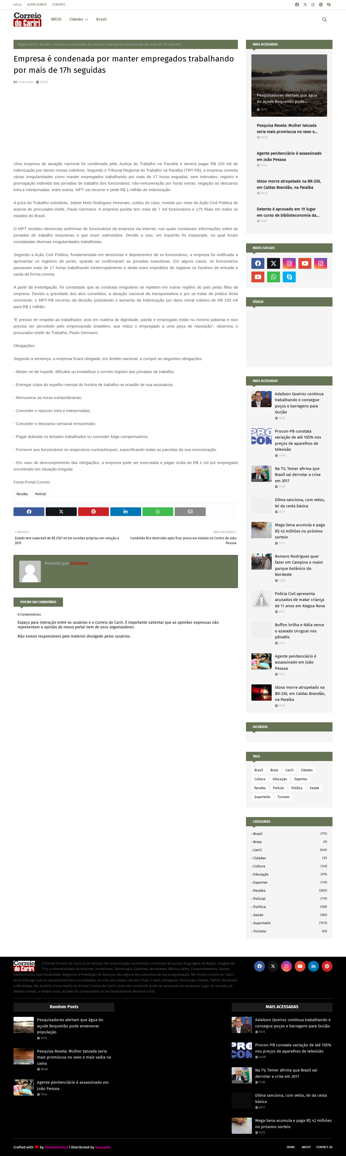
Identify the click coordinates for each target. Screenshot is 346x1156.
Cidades (307, 770)
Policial (40, 494)
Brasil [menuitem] (101, 19)
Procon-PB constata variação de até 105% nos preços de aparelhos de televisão (298, 440)
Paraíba (45, 44)
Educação (280, 779)
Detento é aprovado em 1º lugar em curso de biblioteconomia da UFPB (286, 212)
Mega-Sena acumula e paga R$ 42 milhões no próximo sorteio (300, 531)
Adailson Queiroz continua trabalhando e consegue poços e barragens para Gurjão (299, 403)
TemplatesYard (56, 1147)
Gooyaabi (103, 1147)
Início (18, 4)
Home (291, 1147)
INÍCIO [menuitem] (56, 19)
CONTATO (58, 4)
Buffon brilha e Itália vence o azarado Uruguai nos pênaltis (299, 630)
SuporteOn (262, 797)
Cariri (289, 770)
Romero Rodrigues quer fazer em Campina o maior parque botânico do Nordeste (299, 565)
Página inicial (27, 44)
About (306, 1147)
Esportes (300, 779)
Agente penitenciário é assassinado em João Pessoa (289, 156)
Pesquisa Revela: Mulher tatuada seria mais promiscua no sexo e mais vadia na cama (287, 129)
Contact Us (324, 1147)
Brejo (274, 770)
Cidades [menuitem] (76, 19)
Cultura (259, 779)
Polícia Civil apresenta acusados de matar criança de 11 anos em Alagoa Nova (300, 599)
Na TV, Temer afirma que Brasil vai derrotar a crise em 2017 (298, 474)
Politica (296, 788)
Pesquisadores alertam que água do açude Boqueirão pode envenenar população (287, 99)
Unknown (26, 82)
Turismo (284, 797)
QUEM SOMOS (37, 4)
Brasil (258, 770)
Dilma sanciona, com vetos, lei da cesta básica (300, 502)
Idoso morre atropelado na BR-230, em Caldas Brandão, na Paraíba (289, 184)
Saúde (314, 788)
